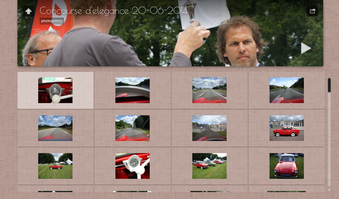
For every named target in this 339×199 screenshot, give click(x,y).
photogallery (51, 21)
